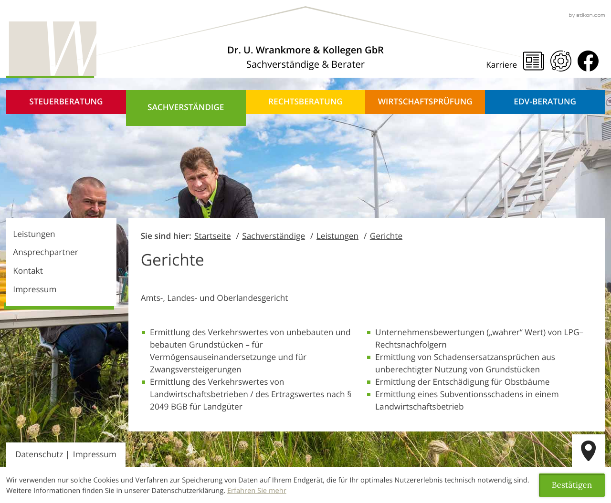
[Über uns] (305, 57)
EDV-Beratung (545, 101)
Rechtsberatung (305, 101)
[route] (588, 450)
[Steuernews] (533, 61)
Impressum (34, 289)
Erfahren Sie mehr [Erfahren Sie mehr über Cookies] (256, 490)
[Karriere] (504, 65)
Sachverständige (273, 236)
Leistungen (34, 234)
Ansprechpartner (45, 252)
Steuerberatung (66, 101)
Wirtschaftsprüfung (425, 101)
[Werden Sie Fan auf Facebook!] (588, 61)
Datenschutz (39, 454)
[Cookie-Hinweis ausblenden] (572, 485)
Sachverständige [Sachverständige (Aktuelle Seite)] (185, 107)
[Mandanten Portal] (560, 61)
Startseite (212, 236)
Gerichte (386, 236)
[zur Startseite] (51, 49)
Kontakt (27, 271)
